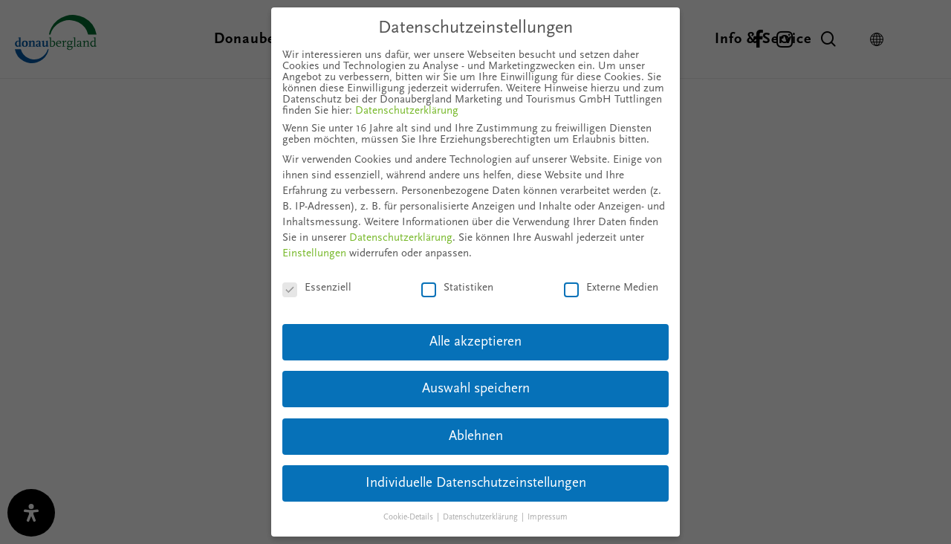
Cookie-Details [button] (409, 518)
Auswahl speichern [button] (476, 389)
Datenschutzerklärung (406, 111)
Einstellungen (314, 253)
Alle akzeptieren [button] (475, 342)
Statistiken (457, 288)
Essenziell (316, 288)
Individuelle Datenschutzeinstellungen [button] (476, 483)
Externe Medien (611, 288)
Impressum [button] (548, 518)
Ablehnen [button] (476, 437)
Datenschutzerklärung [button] (481, 518)
